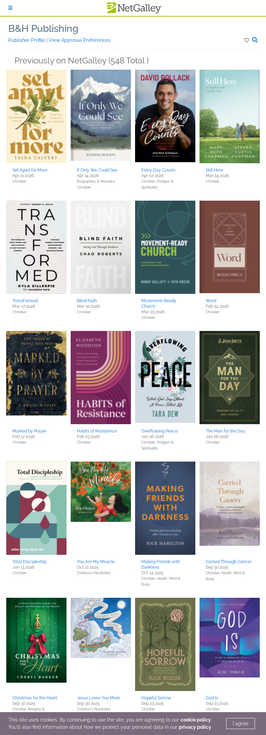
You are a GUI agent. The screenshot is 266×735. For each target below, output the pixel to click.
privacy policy (195, 727)
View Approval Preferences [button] (79, 40)
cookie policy (195, 720)
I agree (240, 723)
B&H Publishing (43, 28)
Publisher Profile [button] (27, 40)
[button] (247, 40)
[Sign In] (10, 8)
